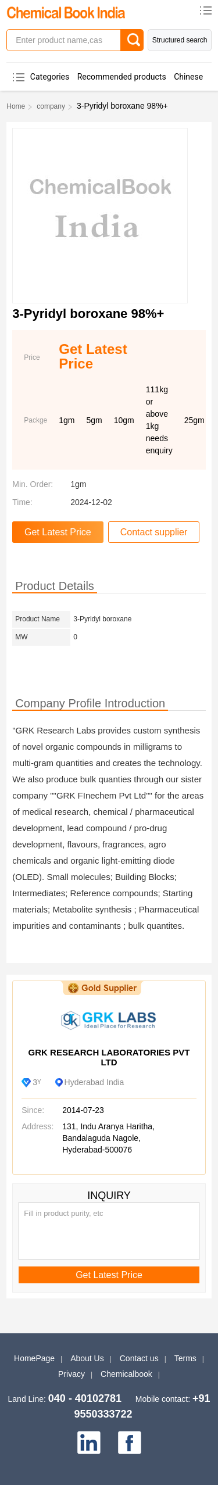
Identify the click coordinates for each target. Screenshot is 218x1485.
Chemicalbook (126, 1374)
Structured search (180, 40)
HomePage (34, 1358)
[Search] (132, 40)
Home (15, 106)
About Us (87, 1358)
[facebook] (129, 1442)
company (51, 106)
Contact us (139, 1358)
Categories (49, 76)
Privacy (71, 1374)
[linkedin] (89, 1442)
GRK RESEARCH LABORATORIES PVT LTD (109, 1057)
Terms (185, 1358)
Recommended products (121, 76)
